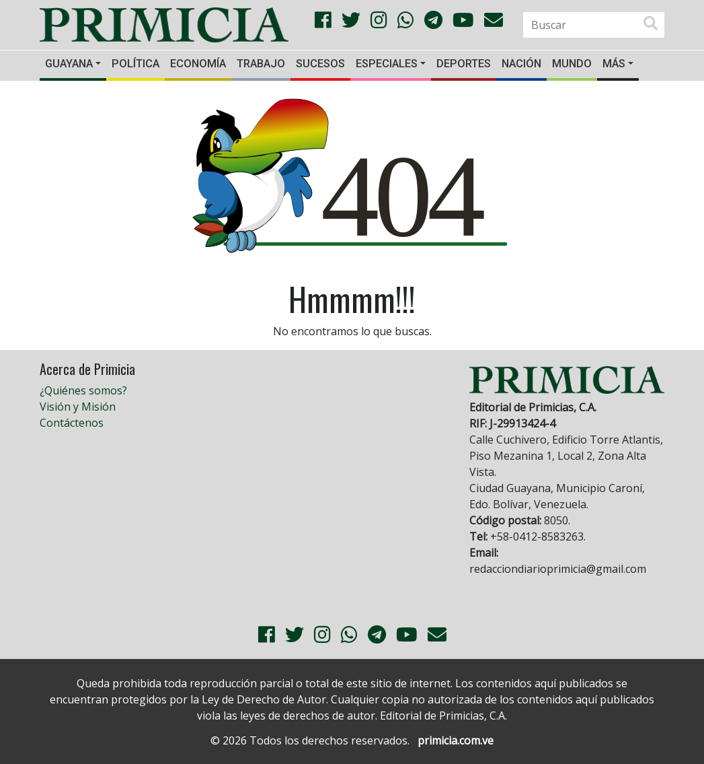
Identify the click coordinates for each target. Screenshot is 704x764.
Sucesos (320, 63)
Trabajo (261, 63)
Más (613, 63)
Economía (198, 63)
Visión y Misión (78, 406)
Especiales (387, 63)
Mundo (572, 63)
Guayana (69, 63)
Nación (521, 63)
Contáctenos (72, 422)
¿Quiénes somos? (83, 390)
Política (135, 63)
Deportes (463, 63)
